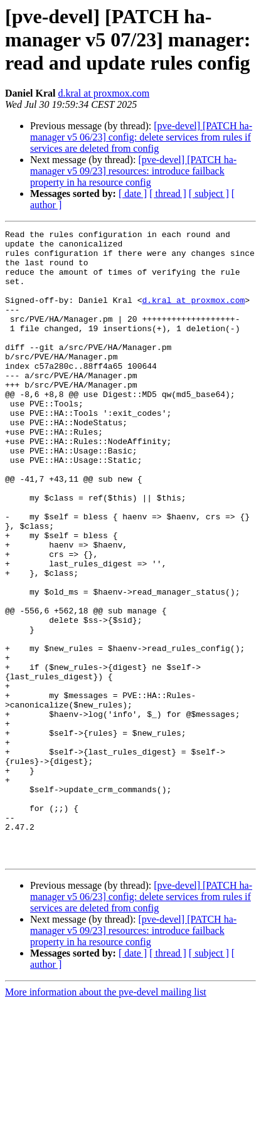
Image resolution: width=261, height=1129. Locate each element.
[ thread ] (167, 193)
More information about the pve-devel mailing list (105, 1118)
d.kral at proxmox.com (103, 93)
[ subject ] (209, 193)
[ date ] (133, 193)
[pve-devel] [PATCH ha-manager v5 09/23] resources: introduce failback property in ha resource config (133, 171)
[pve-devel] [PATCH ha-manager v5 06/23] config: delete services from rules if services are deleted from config (141, 137)
